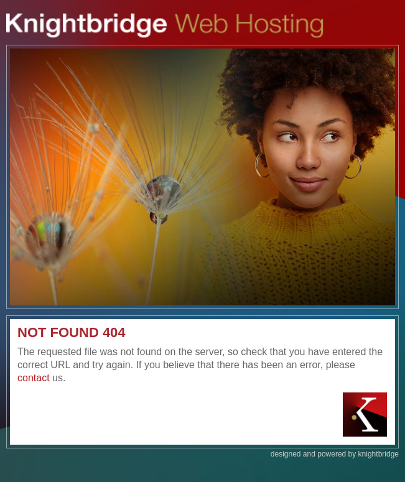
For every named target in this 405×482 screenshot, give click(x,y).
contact (33, 378)
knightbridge (378, 454)
